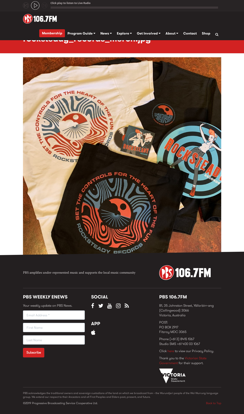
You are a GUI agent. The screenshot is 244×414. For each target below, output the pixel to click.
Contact (190, 33)
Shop (206, 33)
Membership (52, 33)
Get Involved (148, 33)
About (172, 33)
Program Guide (81, 33)
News (106, 33)
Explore (124, 33)
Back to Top (213, 403)
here (170, 351)
